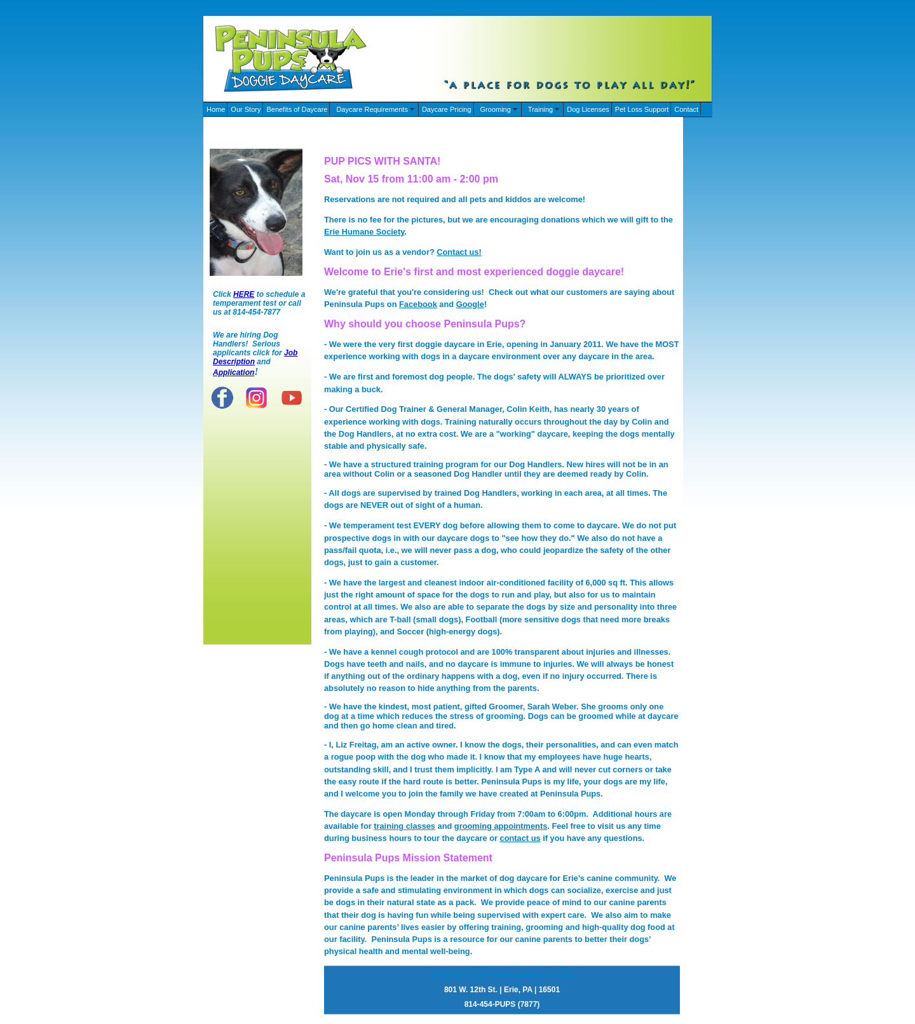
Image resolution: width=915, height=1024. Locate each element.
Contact (686, 109)
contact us (520, 838)
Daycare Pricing (446, 109)
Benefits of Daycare (296, 109)
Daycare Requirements (372, 109)
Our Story (246, 109)
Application (233, 372)
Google (470, 304)
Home (216, 109)
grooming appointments (500, 826)
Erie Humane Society (364, 231)
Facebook (418, 304)
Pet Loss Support (641, 109)
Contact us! (459, 252)
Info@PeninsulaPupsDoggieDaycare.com (502, 975)
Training (540, 109)
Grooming (495, 109)
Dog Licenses (588, 109)
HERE (243, 294)
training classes (404, 826)
